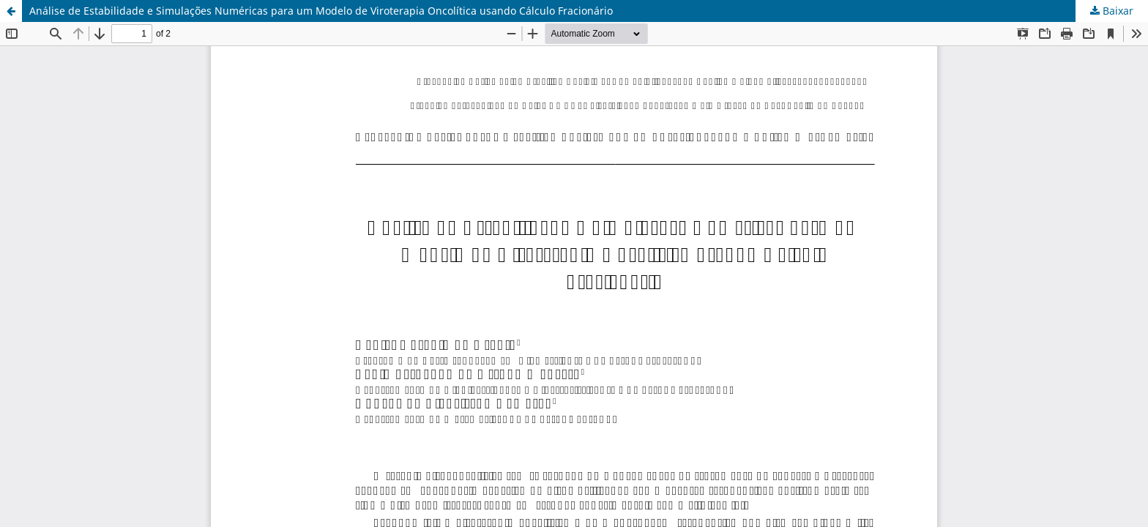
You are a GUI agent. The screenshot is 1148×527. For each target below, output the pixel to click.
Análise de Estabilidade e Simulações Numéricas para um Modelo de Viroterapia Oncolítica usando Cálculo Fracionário (321, 11)
